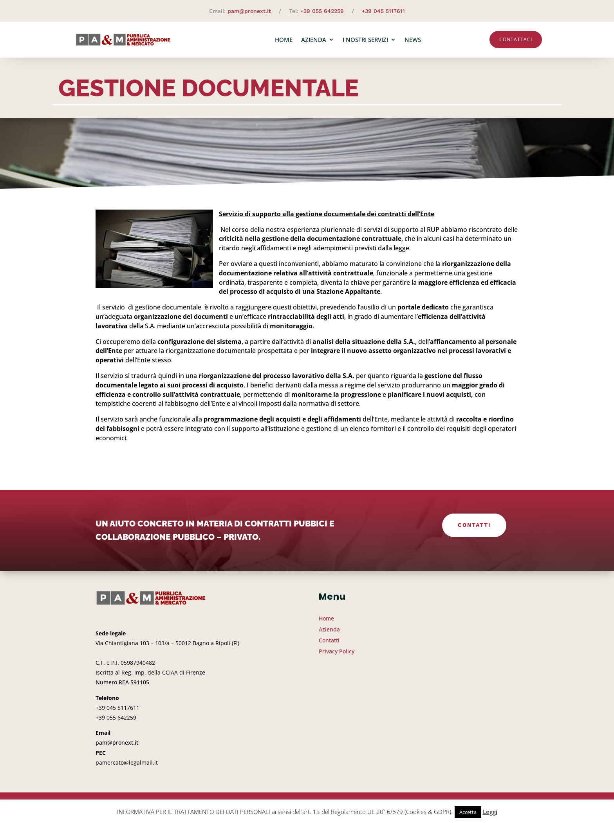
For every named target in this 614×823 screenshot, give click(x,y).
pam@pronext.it (249, 11)
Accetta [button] (468, 812)
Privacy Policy (336, 651)
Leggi (490, 812)
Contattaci (515, 39)
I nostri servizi (365, 39)
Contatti (474, 525)
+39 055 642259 (322, 11)
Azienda (313, 39)
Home (284, 39)
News (413, 39)
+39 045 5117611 (383, 11)
